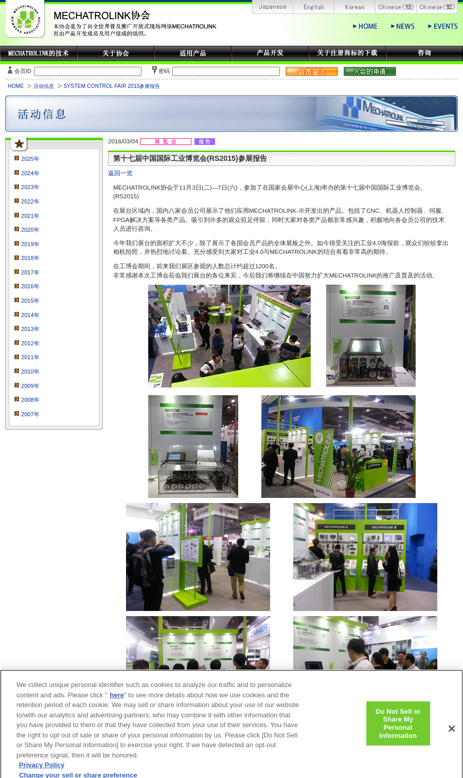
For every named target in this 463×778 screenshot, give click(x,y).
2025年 (30, 159)
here (117, 698)
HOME (16, 86)
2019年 (30, 244)
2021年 (30, 216)
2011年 (30, 357)
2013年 (30, 329)
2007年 (30, 414)
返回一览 (120, 173)
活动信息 (43, 86)
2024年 (30, 173)
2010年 (30, 371)
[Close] (451, 732)
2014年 (30, 315)
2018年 (30, 258)
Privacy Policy (41, 768)
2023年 (30, 187)
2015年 (30, 301)
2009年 (30, 386)
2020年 (30, 230)
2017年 (30, 272)
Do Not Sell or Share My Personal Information (398, 727)
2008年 (30, 400)
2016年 (30, 286)
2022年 (30, 201)
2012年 (30, 343)
